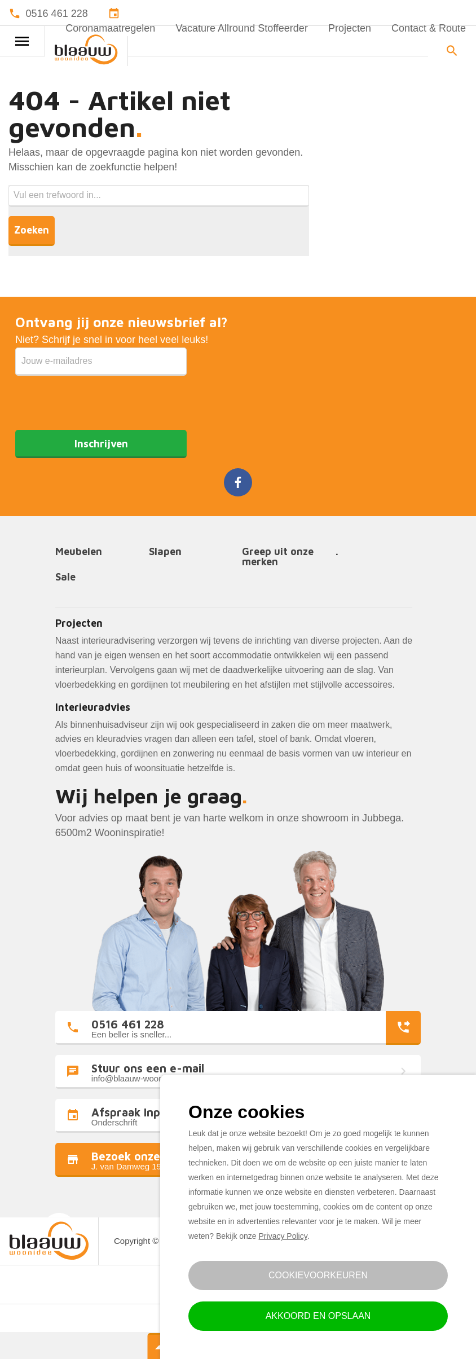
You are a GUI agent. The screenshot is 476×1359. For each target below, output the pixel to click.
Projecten (349, 28)
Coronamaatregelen (110, 28)
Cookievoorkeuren (318, 1275)
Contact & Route (428, 28)
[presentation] (101, 398)
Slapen (165, 552)
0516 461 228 (57, 13)
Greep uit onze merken (278, 557)
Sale (65, 577)
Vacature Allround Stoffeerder (241, 28)
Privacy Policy (283, 1236)
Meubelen (78, 552)
